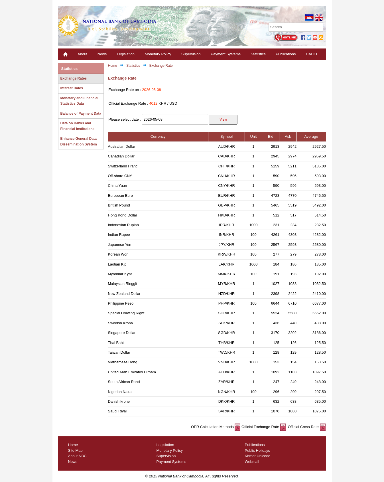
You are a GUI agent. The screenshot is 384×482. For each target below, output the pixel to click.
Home (112, 66)
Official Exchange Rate (263, 427)
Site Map (75, 450)
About (82, 54)
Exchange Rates (73, 78)
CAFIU (311, 54)
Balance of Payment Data (80, 114)
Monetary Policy (158, 54)
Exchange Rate (161, 66)
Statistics (258, 54)
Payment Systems (226, 54)
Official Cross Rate (306, 427)
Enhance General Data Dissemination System (78, 141)
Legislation (126, 54)
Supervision (191, 54)
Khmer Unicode (258, 456)
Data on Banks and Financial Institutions (77, 126)
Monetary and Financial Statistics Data (79, 101)
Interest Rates (71, 88)
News (102, 54)
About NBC (77, 456)
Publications (286, 54)
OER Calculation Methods (215, 427)
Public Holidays (257, 450)
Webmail (252, 461)
